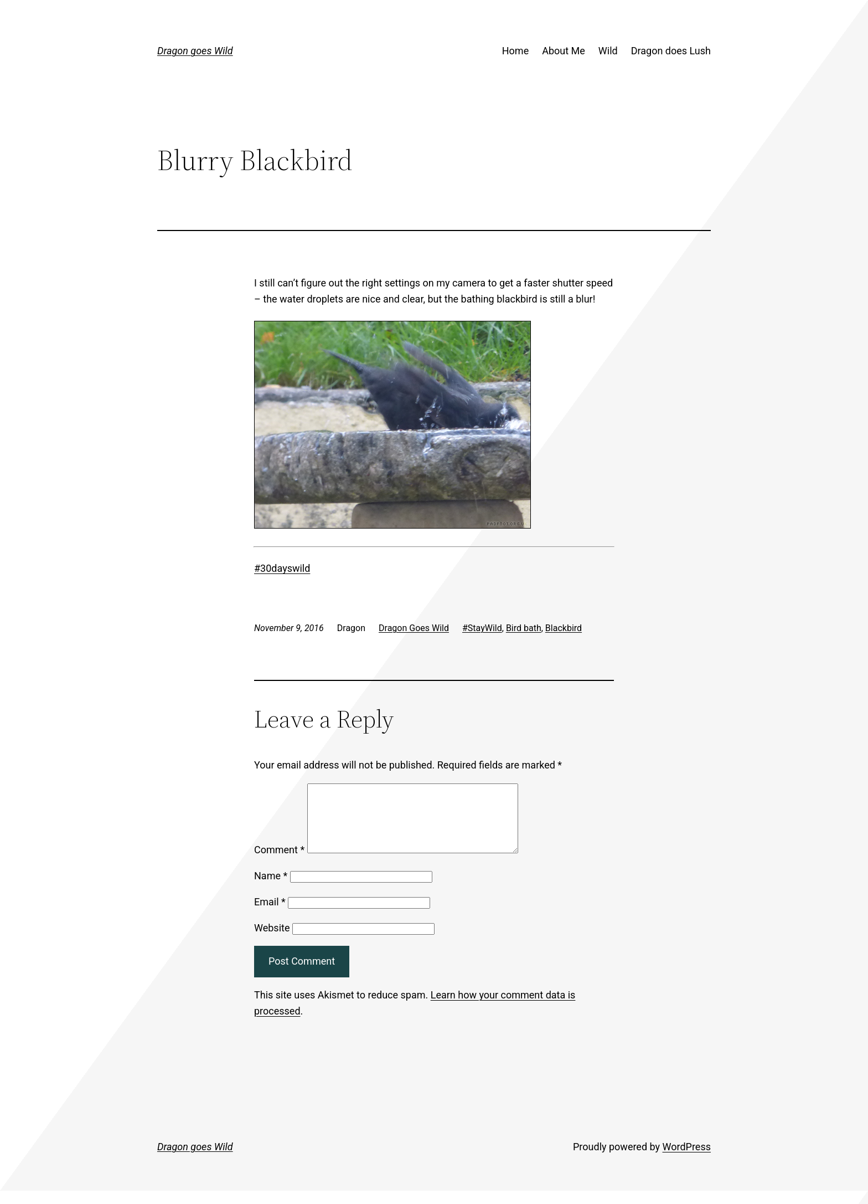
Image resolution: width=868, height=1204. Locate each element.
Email (270, 915)
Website (272, 941)
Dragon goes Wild (195, 51)
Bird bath (523, 628)
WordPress (687, 1160)
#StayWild (482, 628)
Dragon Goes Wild (414, 628)
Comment (279, 863)
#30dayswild (282, 568)
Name (270, 889)
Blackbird (563, 628)
